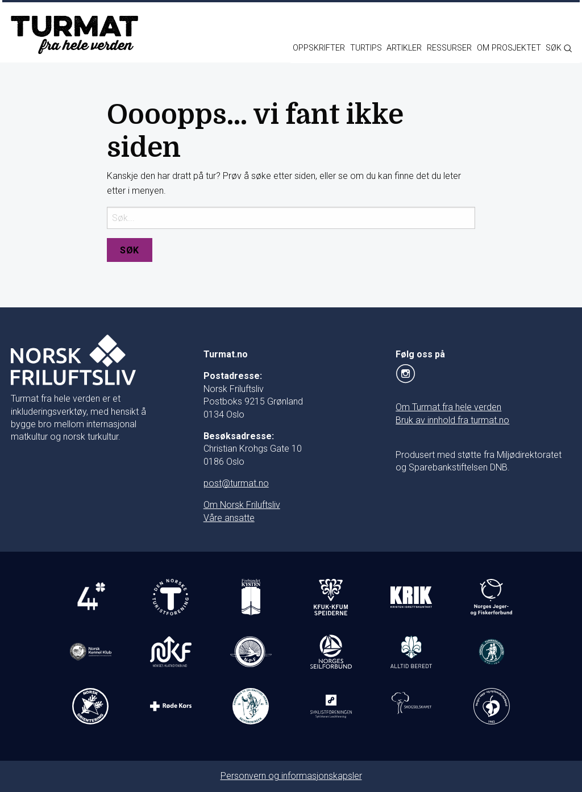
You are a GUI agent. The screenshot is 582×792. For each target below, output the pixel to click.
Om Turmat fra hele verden (448, 407)
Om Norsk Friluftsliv (241, 504)
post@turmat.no (236, 483)
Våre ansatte (229, 517)
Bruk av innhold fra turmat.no (452, 420)
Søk (129, 250)
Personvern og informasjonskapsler (291, 775)
